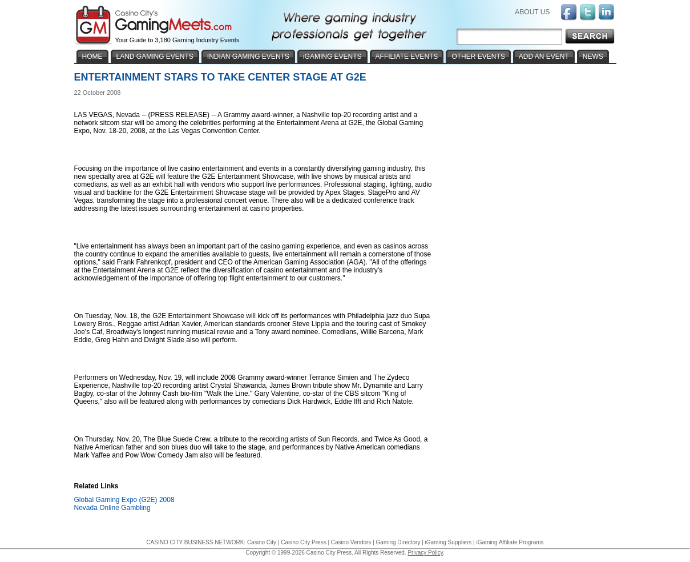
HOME (92, 57)
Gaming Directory (398, 542)
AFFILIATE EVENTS (407, 57)
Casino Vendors (351, 542)
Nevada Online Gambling (112, 508)
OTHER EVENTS (478, 57)
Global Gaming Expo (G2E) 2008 (124, 500)
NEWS (593, 57)
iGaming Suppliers (448, 542)
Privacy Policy (425, 552)
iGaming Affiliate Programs (509, 542)
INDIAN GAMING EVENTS (248, 57)
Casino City (261, 542)
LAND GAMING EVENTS (154, 57)
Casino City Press (303, 542)
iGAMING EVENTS (332, 57)
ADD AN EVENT (544, 57)
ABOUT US (532, 12)
